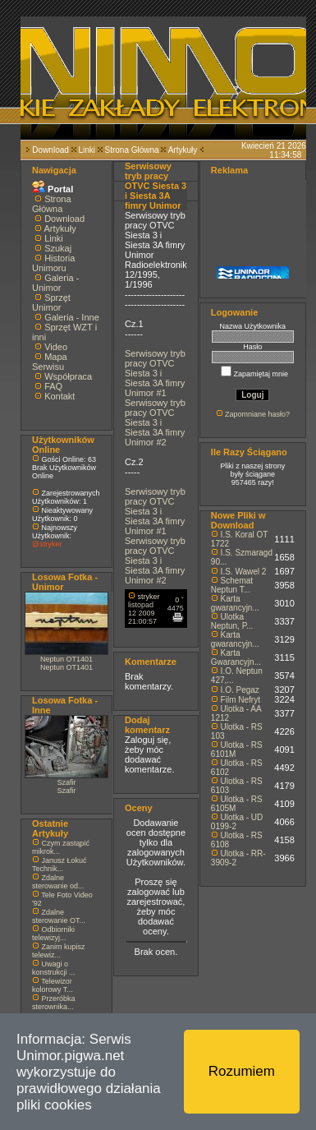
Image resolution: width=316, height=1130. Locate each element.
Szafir (66, 782)
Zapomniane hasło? (257, 414)
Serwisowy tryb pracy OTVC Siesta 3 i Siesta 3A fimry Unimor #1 (155, 373)
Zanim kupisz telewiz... (58, 951)
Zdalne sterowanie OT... (58, 916)
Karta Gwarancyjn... (236, 657)
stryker (149, 597)
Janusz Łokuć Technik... (59, 864)
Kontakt (59, 396)
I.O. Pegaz (240, 689)
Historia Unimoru (53, 263)
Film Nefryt (240, 699)
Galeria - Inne (71, 317)
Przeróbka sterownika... (54, 1002)
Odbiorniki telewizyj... (53, 933)
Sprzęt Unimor (51, 302)
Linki (86, 150)
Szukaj (57, 248)
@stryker (47, 544)
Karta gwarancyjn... (235, 603)
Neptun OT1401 (66, 659)
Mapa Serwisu (49, 361)
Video (55, 347)
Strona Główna (132, 150)
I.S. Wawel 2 (244, 571)
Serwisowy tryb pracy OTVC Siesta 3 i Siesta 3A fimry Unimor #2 (155, 422)
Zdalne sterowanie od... (58, 882)
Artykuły (183, 150)
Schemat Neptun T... (232, 585)
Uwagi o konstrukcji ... (54, 968)
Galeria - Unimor (55, 283)
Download (50, 150)
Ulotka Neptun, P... (232, 621)
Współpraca (68, 376)
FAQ (53, 386)
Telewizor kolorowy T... (52, 985)
